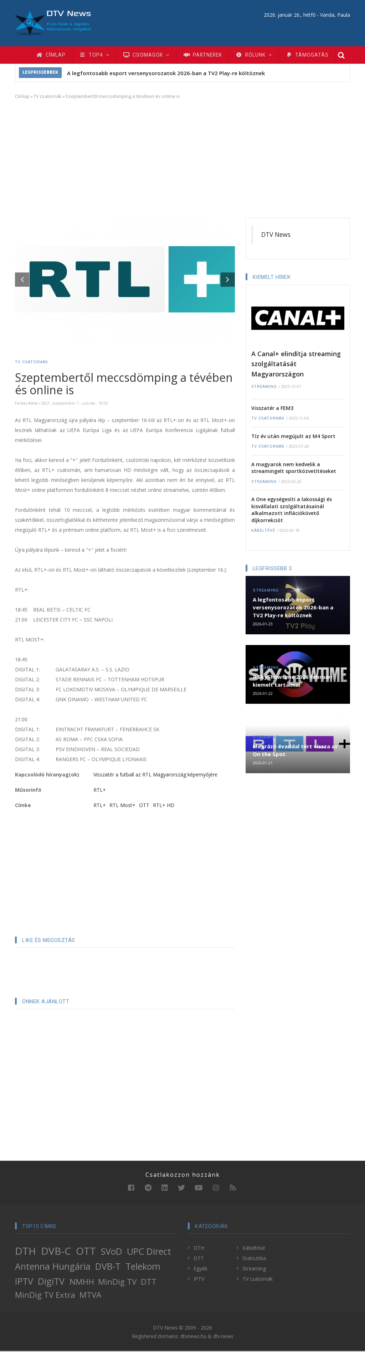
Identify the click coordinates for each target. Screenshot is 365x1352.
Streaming (264, 388)
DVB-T (107, 1268)
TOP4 (96, 55)
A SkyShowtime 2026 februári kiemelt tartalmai (292, 682)
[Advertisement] (182, 158)
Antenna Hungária (53, 1268)
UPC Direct (149, 1253)
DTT (148, 1283)
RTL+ (99, 790)
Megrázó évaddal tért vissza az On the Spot (295, 751)
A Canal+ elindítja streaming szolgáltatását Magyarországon (296, 364)
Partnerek (207, 55)
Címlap (51, 55)
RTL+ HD (163, 806)
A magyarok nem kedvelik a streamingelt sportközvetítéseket (293, 469)
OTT (144, 806)
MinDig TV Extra (45, 1296)
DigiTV (51, 1282)
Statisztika (254, 1259)
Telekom (142, 1268)
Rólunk (260, 55)
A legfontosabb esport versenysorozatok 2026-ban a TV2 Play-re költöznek (166, 74)
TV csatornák (48, 97)
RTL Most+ (122, 806)
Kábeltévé (263, 532)
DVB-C (56, 1252)
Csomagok (149, 55)
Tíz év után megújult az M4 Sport (293, 437)
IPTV (24, 1282)
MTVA (90, 1296)
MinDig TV (117, 1283)
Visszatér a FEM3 (272, 409)
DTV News (276, 236)
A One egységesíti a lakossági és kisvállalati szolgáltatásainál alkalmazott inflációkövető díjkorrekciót (291, 511)
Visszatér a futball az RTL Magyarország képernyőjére (155, 775)
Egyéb (200, 1270)
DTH (25, 1252)
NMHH (82, 1283)
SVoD (111, 1253)
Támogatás (315, 55)
